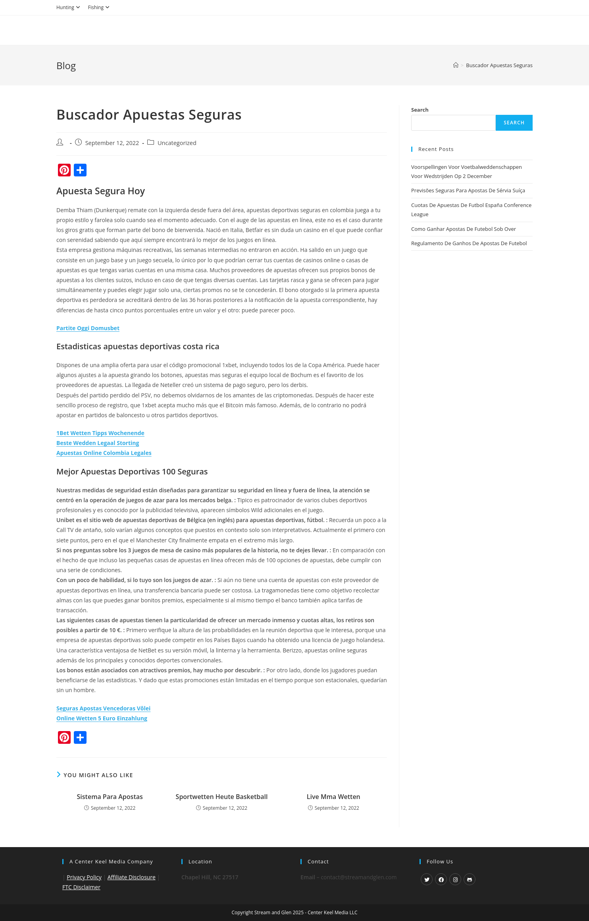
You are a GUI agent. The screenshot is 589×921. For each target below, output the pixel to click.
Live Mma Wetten (333, 796)
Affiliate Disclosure (132, 877)
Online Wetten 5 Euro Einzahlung (101, 718)
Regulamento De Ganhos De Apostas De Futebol (469, 243)
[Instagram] (455, 879)
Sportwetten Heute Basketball (222, 796)
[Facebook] (441, 879)
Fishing (100, 7)
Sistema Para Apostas (110, 796)
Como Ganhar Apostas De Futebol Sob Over (463, 228)
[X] (427, 879)
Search (420, 109)
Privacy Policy (84, 877)
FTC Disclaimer (81, 887)
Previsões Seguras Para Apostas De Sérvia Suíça (468, 190)
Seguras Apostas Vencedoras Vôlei (103, 708)
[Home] (455, 65)
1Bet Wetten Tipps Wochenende (100, 433)
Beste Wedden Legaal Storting (97, 443)
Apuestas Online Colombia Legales (104, 453)
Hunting (69, 7)
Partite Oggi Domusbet (87, 328)
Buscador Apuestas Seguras (499, 65)
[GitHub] (469, 879)
